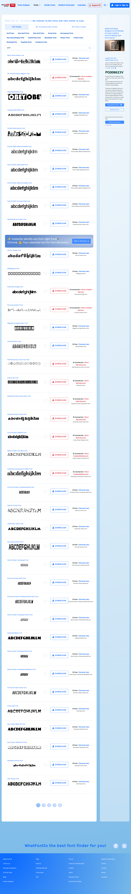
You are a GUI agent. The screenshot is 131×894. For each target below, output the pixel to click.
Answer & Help (111, 68)
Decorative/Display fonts (15, 38)
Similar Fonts (49, 5)
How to (38, 863)
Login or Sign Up (119, 5)
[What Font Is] (5, 5)
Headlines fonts (26, 42)
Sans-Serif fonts (23, 33)
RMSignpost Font (13, 268)
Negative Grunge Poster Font (17, 323)
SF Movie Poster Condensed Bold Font (20, 487)
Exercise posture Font (15, 305)
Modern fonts (65, 38)
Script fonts (52, 33)
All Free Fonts (79, 27)
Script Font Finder (75, 881)
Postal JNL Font (12, 378)
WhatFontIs (36, 846)
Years (71, 872)
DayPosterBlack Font (14, 633)
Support (95, 5)
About (103, 872)
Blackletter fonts (50, 38)
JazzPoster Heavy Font (15, 524)
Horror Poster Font (14, 250)
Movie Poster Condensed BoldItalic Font (21, 669)
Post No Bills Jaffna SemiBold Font (19, 146)
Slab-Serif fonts (38, 33)
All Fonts (25, 21)
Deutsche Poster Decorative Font (19, 396)
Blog (4, 877)
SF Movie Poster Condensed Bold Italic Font (22, 596)
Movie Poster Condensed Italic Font (20, 615)
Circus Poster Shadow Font (17, 432)
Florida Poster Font (14, 341)
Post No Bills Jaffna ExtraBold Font (19, 183)
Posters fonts (78, 38)
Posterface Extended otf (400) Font (19, 469)
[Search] (89, 48)
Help (37, 859)
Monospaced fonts (66, 33)
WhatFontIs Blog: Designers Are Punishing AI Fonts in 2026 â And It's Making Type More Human (114, 33)
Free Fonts (39, 872)
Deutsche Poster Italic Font (17, 414)
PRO (12, 5)
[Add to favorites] (45, 60)
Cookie (103, 868)
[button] (106, 5)
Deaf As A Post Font (14, 505)
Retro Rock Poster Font (15, 55)
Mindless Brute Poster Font (16, 219)
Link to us (6, 863)
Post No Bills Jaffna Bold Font (17, 165)
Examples (82, 5)
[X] (124, 846)
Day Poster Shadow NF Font (17, 742)
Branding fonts (12, 42)
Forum (71, 859)
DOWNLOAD (59, 59)
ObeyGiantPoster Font (15, 92)
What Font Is (11, 21)
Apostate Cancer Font (15, 760)
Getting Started (41, 868)
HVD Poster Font (13, 779)
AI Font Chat (7, 872)
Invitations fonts (41, 42)
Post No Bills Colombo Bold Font (18, 201)
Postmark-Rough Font (15, 287)
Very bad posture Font (15, 542)
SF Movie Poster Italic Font (17, 688)
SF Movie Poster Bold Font (16, 578)
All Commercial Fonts (46, 27)
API (37, 877)
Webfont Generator (66, 5)
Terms (103, 863)
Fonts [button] (36, 5)
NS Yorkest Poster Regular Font (18, 74)
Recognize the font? (114, 105)
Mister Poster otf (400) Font (17, 451)
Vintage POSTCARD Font (15, 110)
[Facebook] (115, 846)
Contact (104, 877)
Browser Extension (9, 868)
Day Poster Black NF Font (16, 724)
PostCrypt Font (12, 706)
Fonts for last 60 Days (76, 863)
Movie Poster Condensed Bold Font (19, 651)
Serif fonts (10, 33)
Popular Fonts (73, 877)
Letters (71, 868)
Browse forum (114, 109)
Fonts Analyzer (24, 5)
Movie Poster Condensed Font (17, 560)
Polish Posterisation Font (16, 128)
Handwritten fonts (34, 38)
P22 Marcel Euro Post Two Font (18, 360)
